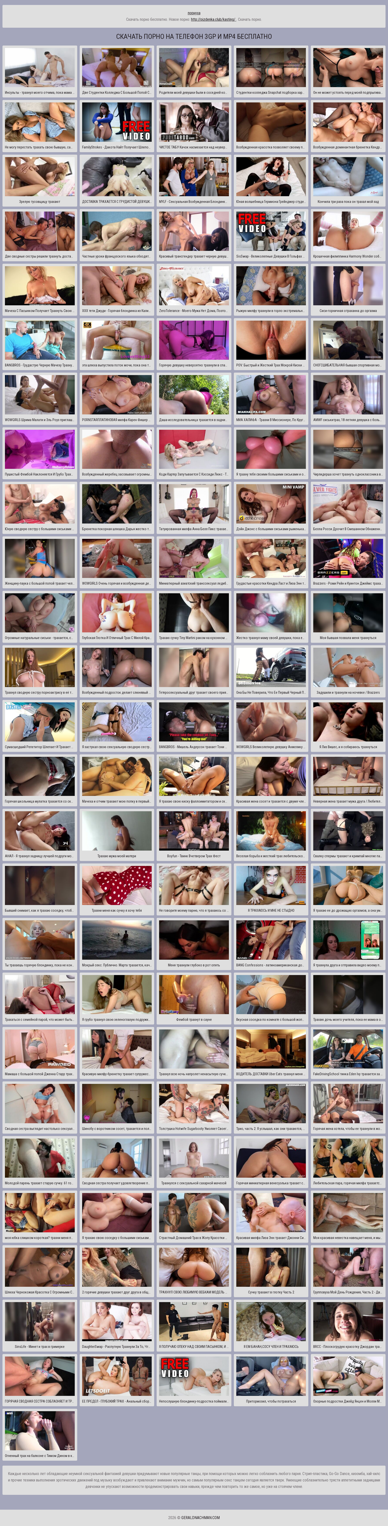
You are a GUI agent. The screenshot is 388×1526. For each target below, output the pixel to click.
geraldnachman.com (200, 1517)
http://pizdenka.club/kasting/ (213, 19)
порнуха (194, 13)
